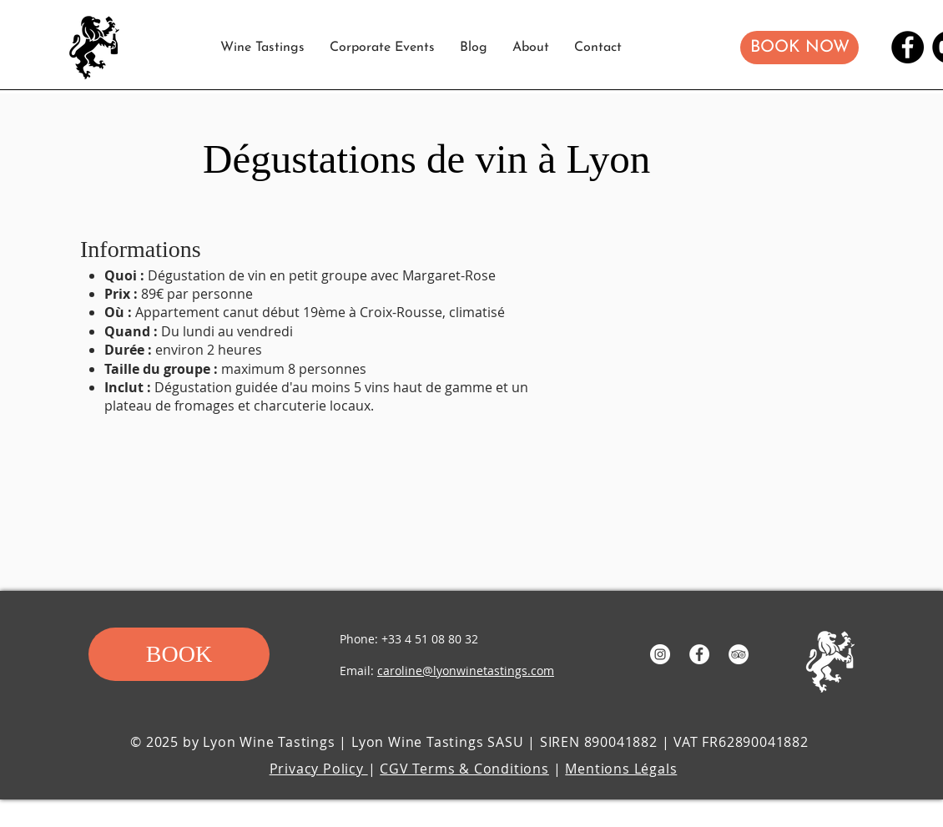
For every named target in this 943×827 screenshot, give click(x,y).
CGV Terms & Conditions (464, 768)
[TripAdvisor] (739, 654)
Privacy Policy (319, 768)
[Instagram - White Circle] (660, 654)
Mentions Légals (621, 768)
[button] (799, 47)
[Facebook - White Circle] (699, 654)
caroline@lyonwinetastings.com (465, 670)
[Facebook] (907, 47)
